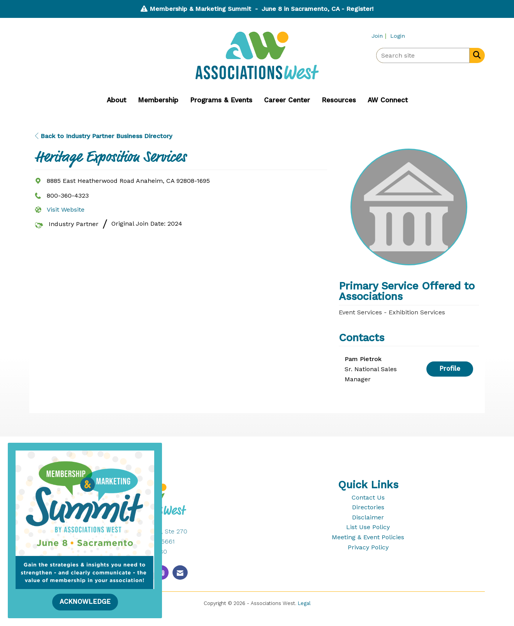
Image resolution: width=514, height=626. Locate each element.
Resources (339, 100)
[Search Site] (475, 55)
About (116, 100)
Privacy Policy (368, 547)
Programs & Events (221, 100)
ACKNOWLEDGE (85, 601)
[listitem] (379, 35)
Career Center (287, 100)
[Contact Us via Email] (180, 572)
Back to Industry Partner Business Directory (103, 136)
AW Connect (388, 100)
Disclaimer (368, 517)
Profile (449, 368)
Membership (158, 100)
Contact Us (368, 497)
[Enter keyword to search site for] (423, 55)
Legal (304, 603)
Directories (368, 507)
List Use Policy (368, 527)
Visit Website (65, 209)
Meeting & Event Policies (368, 537)
